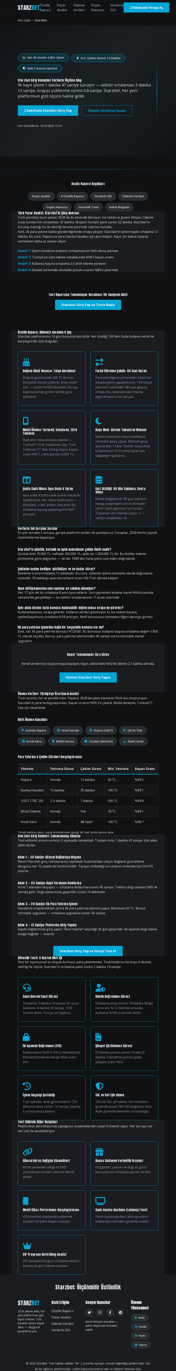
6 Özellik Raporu (72, 196)
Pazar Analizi (62, 7)
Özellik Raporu (45, 7)
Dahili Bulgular (119, 207)
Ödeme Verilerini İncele (107, 110)
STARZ (29, 7)
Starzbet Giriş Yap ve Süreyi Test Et (88, 951)
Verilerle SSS (117, 7)
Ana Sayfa (24, 20)
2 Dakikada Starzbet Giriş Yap (48, 110)
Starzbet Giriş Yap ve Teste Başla (88, 305)
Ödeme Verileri (79, 7)
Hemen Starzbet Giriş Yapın (88, 677)
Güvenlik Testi (88, 207)
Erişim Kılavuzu (97, 7)
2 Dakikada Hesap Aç (146, 7)
